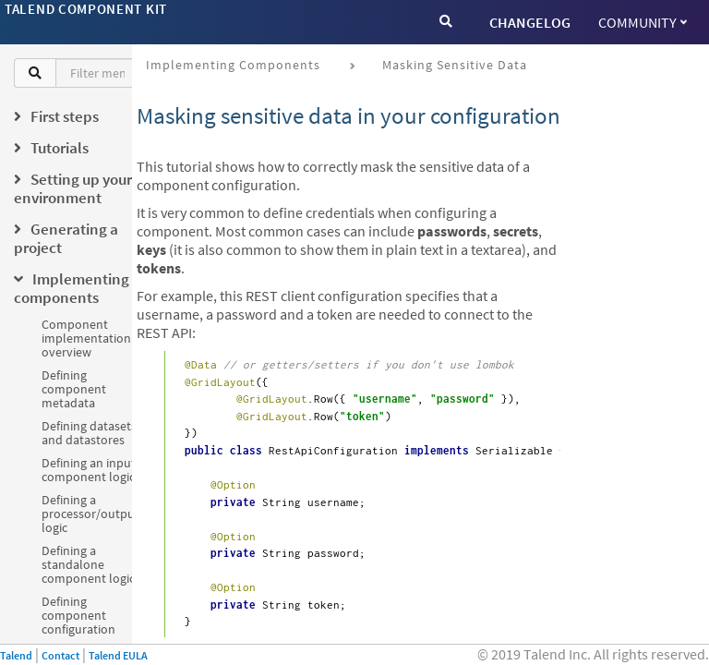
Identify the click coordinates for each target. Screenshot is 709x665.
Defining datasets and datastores (89, 432)
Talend (16, 655)
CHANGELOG (530, 22)
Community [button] (642, 22)
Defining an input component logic (89, 469)
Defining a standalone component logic (88, 564)
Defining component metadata (74, 389)
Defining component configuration (78, 615)
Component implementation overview (86, 338)
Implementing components (233, 64)
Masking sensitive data (454, 64)
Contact (60, 655)
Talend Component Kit (86, 9)
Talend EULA (118, 655)
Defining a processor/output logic (90, 513)
